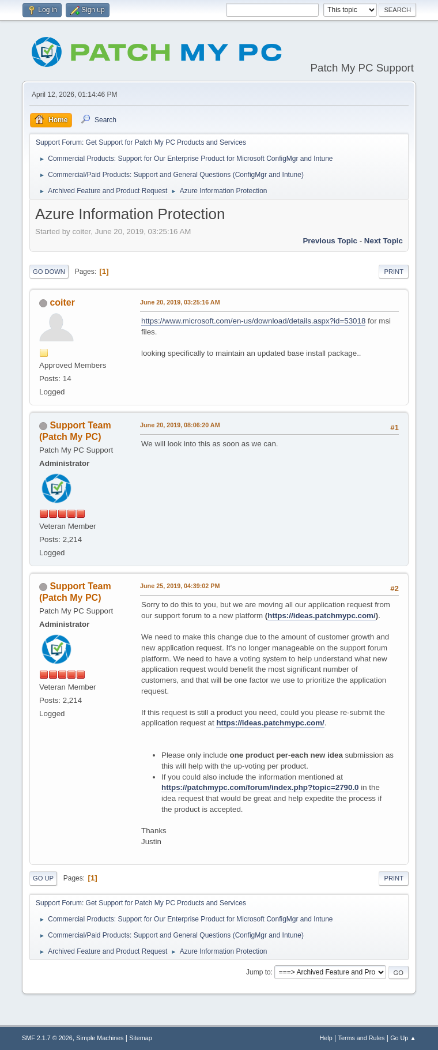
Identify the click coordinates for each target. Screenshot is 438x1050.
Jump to (258, 972)
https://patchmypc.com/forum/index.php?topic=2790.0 (260, 787)
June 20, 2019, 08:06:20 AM (180, 424)
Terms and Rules (361, 1037)
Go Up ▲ (403, 1037)
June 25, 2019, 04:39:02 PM (180, 585)
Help (326, 1037)
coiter (62, 302)
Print (393, 271)
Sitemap (140, 1037)
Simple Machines (99, 1037)
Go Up (43, 878)
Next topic (383, 240)
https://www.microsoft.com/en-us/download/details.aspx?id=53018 (253, 321)
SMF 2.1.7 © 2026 (47, 1037)
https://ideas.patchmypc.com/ (321, 615)
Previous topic (330, 240)
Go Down (49, 271)
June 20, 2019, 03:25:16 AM (180, 302)
